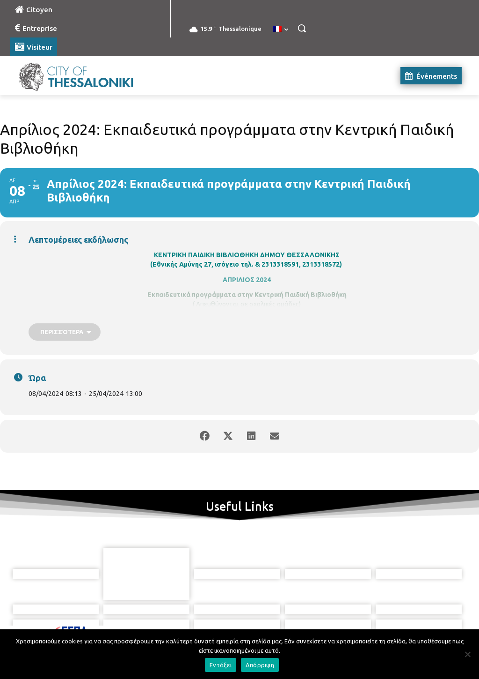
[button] (301, 28)
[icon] (282, 627)
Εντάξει (221, 665)
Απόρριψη (260, 665)
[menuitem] (280, 29)
